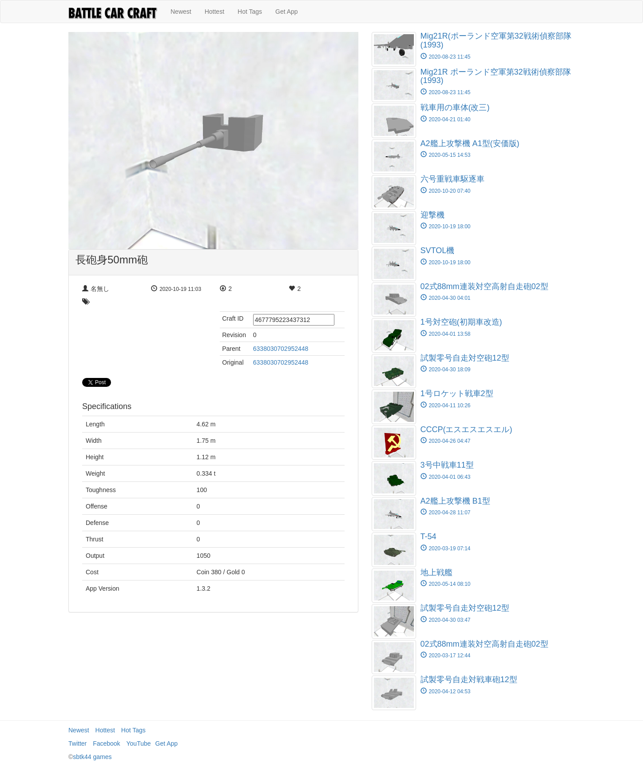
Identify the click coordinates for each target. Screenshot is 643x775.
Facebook (106, 743)
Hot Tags (250, 11)
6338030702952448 (281, 348)
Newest (181, 11)
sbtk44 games (92, 756)
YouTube (139, 743)
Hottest (214, 11)
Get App (286, 11)
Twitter (77, 743)
